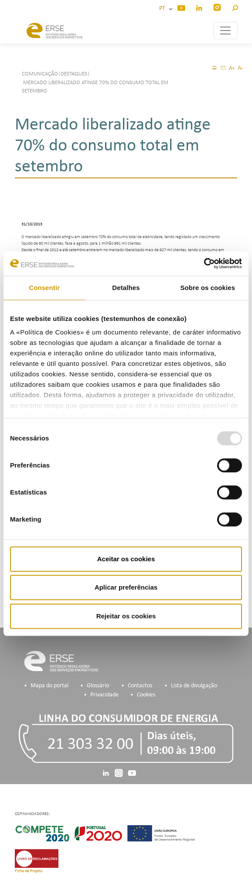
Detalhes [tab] (126, 287)
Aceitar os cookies (126, 559)
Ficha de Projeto (28, 871)
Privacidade (104, 695)
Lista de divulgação (194, 685)
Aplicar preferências (126, 587)
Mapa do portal (49, 685)
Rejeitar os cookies (126, 616)
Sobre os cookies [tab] (207, 287)
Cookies (146, 695)
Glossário (98, 685)
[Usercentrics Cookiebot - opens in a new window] (204, 263)
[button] (234, 6)
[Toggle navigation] (225, 30)
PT (163, 8)
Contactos (140, 685)
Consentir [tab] (44, 287)
